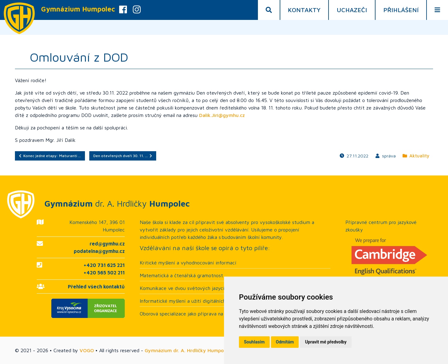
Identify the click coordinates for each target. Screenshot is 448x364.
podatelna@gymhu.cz (99, 251)
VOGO (87, 350)
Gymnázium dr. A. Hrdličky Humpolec (187, 350)
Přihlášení (401, 9)
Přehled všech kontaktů (96, 286)
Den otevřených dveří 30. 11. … (122, 155)
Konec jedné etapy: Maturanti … (50, 155)
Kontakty (304, 9)
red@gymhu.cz (107, 243)
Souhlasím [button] (254, 341)
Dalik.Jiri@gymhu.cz (222, 115)
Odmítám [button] (285, 341)
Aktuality (416, 155)
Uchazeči (352, 9)
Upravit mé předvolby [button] (325, 341)
